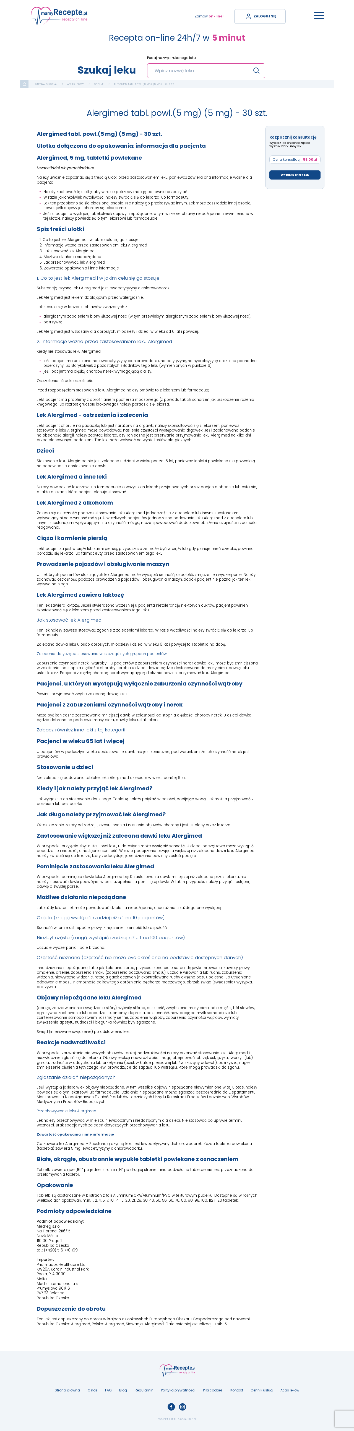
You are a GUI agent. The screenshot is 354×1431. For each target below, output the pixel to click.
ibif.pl (192, 1419)
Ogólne (99, 84)
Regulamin (144, 1390)
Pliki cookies (213, 1390)
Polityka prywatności (178, 1390)
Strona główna (46, 84)
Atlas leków (75, 84)
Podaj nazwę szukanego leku (171, 58)
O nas (93, 1390)
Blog (123, 1390)
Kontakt (236, 1390)
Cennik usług (262, 1390)
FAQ (108, 1390)
